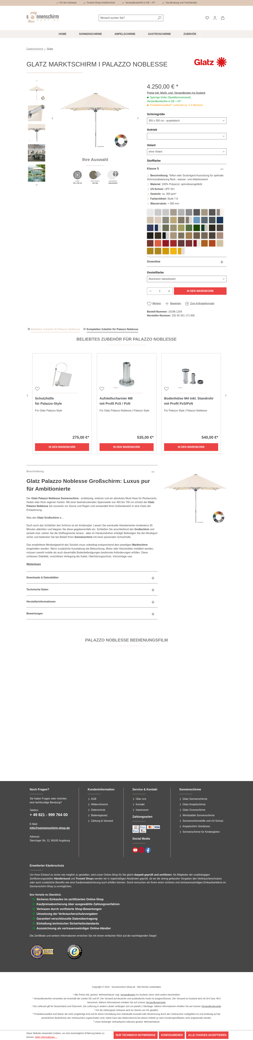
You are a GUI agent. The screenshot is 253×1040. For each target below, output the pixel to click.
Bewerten (175, 303)
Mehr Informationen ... (46, 1037)
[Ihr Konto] (215, 18)
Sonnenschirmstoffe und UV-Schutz (203, 820)
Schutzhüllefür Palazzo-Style (48, 400)
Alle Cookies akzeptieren (207, 1035)
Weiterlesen (33, 564)
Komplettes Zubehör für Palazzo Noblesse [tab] (112, 329)
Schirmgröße (163, 114)
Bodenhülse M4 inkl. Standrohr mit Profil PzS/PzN (188, 400)
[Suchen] (159, 18)
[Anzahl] (159, 291)
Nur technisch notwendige (136, 1035)
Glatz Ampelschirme (194, 804)
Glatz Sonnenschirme (195, 799)
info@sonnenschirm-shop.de (50, 828)
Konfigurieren (172, 1035)
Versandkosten (127, 994)
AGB (93, 799)
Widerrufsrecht (99, 804)
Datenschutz (98, 809)
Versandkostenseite (156, 1002)
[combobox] (127, 18)
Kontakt (140, 804)
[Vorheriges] (52, 118)
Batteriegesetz (99, 815)
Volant (159, 145)
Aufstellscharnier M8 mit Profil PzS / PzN (116, 400)
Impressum (142, 809)
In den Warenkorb (200, 291)
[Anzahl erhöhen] (169, 291)
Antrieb (160, 129)
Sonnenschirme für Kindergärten (201, 831)
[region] (83, 135)
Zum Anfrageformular (202, 303)
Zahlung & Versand (102, 820)
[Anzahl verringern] (150, 291)
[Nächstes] (138, 118)
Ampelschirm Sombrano (196, 826)
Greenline (153, 261)
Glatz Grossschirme (194, 809)
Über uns (141, 799)
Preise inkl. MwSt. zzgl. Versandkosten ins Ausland (176, 92)
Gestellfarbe (163, 272)
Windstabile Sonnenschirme (199, 815)
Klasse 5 (153, 168)
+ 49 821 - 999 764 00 (49, 815)
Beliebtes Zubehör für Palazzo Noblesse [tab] (55, 329)
